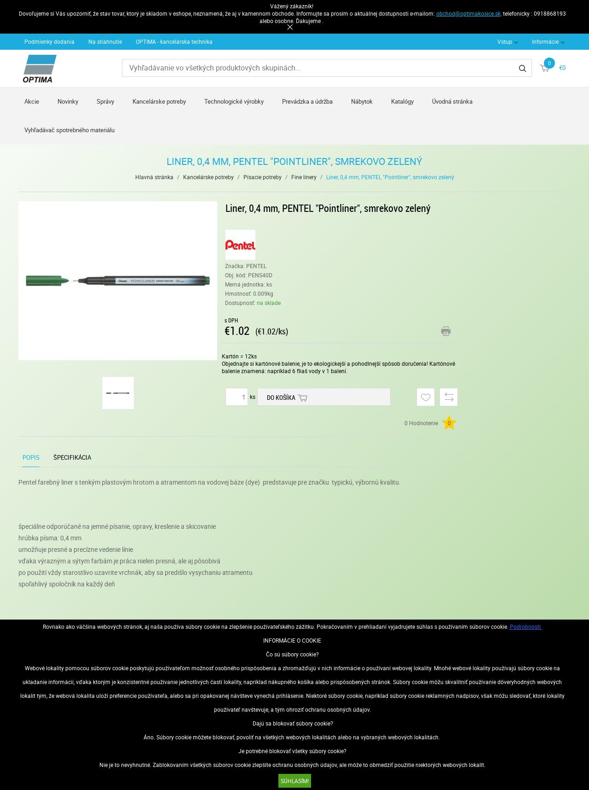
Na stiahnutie (105, 41)
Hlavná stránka (154, 177)
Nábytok (362, 101)
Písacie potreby (262, 177)
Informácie (545, 41)
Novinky (68, 101)
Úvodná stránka (452, 101)
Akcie (31, 101)
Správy (105, 101)
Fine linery (304, 177)
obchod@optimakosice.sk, (469, 13)
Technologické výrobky (234, 101)
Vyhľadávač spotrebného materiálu (69, 130)
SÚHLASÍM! (295, 780)
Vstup (504, 41)
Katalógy (402, 101)
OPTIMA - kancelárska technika (174, 41)
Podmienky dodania (49, 41)
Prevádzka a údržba (307, 101)
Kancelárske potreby (159, 101)
